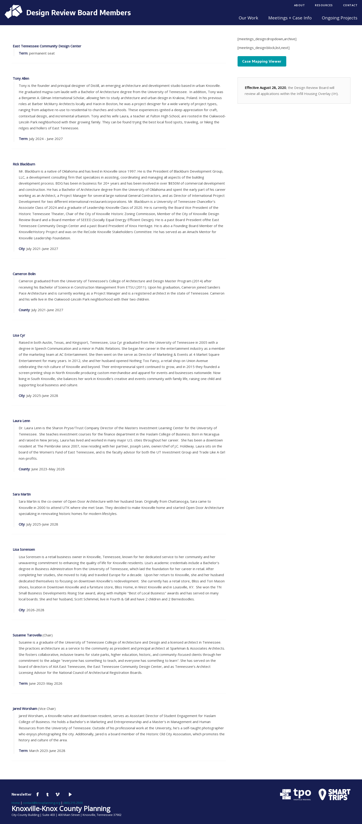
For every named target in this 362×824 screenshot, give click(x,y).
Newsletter (22, 794)
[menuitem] (300, 5)
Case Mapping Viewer (262, 61)
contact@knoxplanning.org (41, 803)
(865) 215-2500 (73, 803)
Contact (350, 5)
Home (16, 803)
